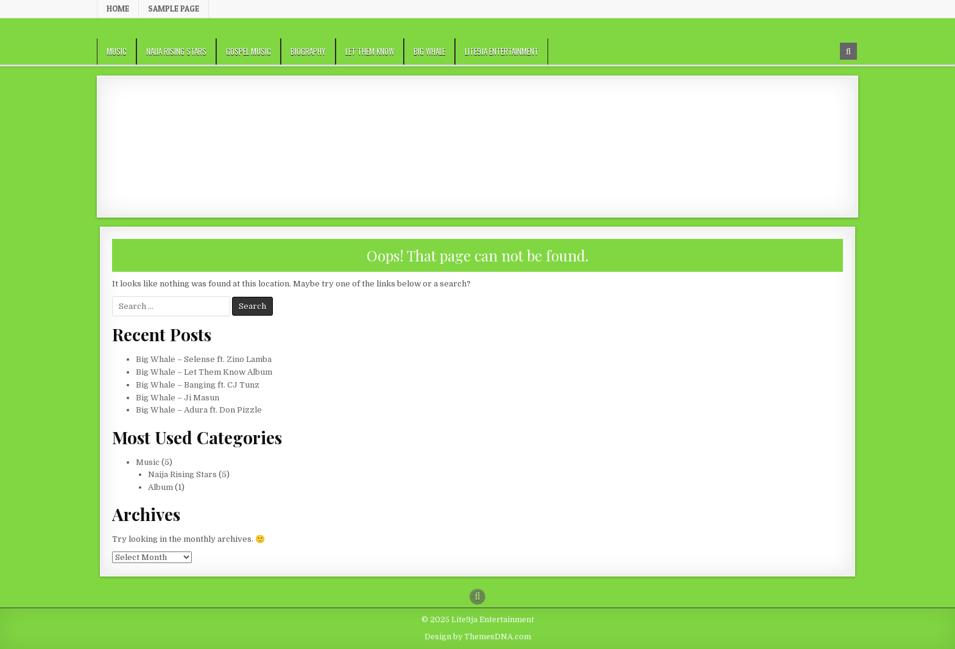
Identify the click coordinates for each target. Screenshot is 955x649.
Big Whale (429, 51)
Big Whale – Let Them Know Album (204, 372)
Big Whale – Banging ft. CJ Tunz (197, 384)
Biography (308, 51)
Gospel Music (248, 51)
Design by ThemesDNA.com (478, 637)
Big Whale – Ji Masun (177, 397)
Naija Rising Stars (176, 51)
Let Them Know (369, 51)
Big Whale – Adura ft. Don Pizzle (199, 409)
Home (118, 8)
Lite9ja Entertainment (501, 51)
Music (117, 51)
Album (160, 487)
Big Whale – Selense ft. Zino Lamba (204, 359)
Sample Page (173, 8)
